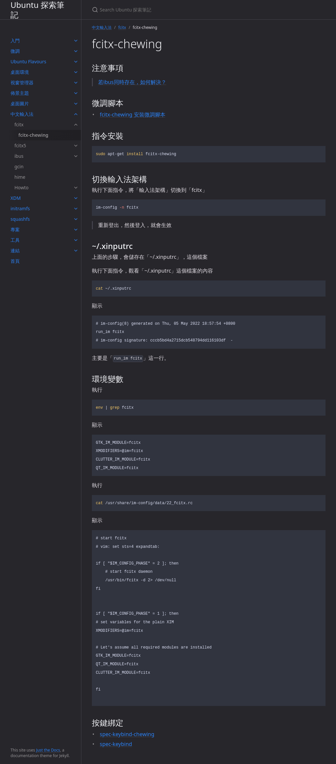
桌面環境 (19, 72)
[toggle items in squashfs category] (76, 219)
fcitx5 (20, 145)
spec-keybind (116, 744)
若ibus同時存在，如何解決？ (132, 82)
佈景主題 (19, 93)
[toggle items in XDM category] (76, 198)
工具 (15, 240)
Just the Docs (48, 750)
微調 (15, 51)
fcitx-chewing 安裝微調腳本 (132, 114)
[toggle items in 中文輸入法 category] (76, 114)
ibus (19, 156)
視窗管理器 (21, 82)
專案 (15, 229)
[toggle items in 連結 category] (76, 250)
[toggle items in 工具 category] (76, 240)
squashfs (20, 219)
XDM (15, 198)
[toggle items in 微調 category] (76, 51)
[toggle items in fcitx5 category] (76, 145)
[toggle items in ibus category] (76, 156)
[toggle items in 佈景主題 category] (76, 93)
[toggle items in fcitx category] (76, 124)
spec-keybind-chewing (127, 734)
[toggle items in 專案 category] (76, 229)
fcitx (19, 124)
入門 (15, 40)
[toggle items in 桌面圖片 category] (76, 103)
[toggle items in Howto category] (76, 187)
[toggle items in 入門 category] (76, 40)
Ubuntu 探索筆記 (37, 9)
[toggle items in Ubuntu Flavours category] (76, 61)
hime (19, 177)
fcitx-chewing (33, 135)
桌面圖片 (19, 103)
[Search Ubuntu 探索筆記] (169, 9)
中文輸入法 (21, 114)
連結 (15, 250)
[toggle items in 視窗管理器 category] (76, 82)
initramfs (20, 208)
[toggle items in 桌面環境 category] (76, 72)
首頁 (15, 261)
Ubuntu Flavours (28, 61)
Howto (21, 187)
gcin (19, 166)
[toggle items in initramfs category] (76, 208)
